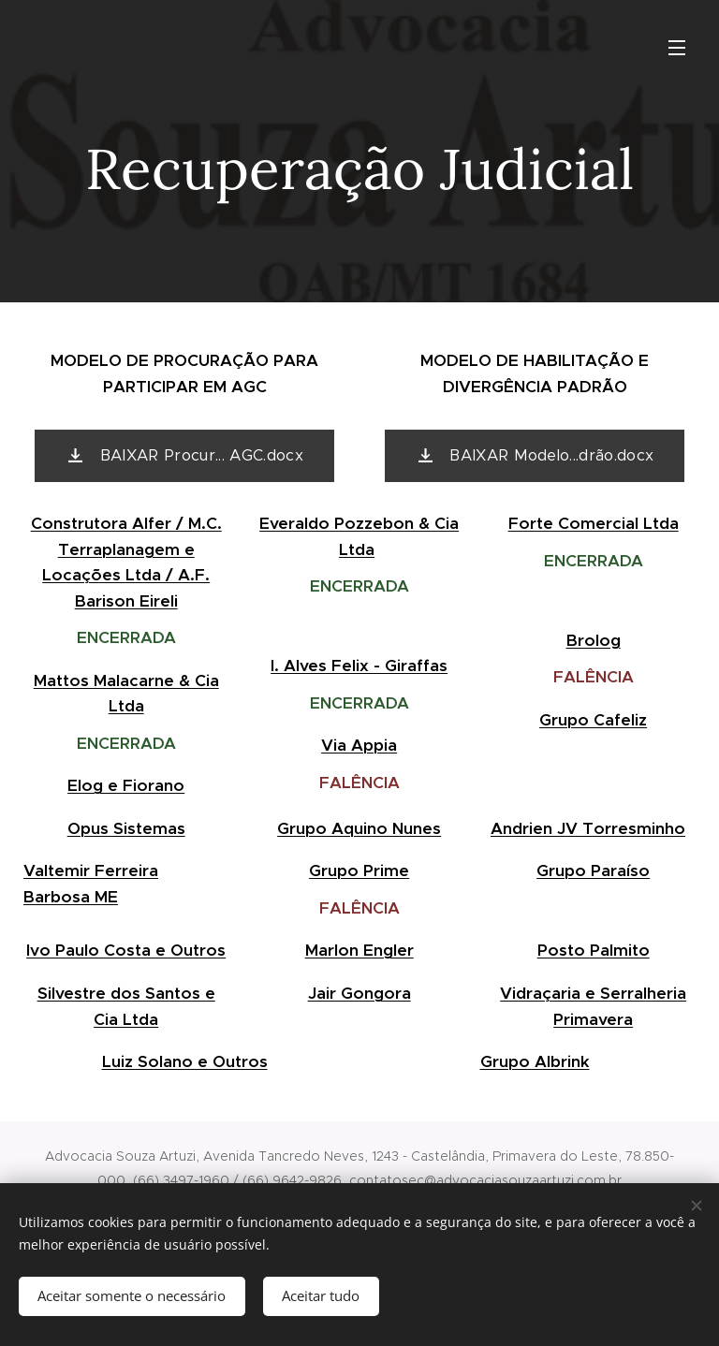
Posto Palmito (592, 950)
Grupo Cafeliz (593, 720)
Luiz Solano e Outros (185, 1061)
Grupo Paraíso (593, 870)
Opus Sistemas (126, 828)
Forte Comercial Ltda (592, 523)
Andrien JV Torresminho (588, 828)
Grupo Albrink (535, 1061)
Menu (676, 48)
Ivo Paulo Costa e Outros (126, 950)
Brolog (592, 640)
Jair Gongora (359, 993)
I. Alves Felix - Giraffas (359, 665)
